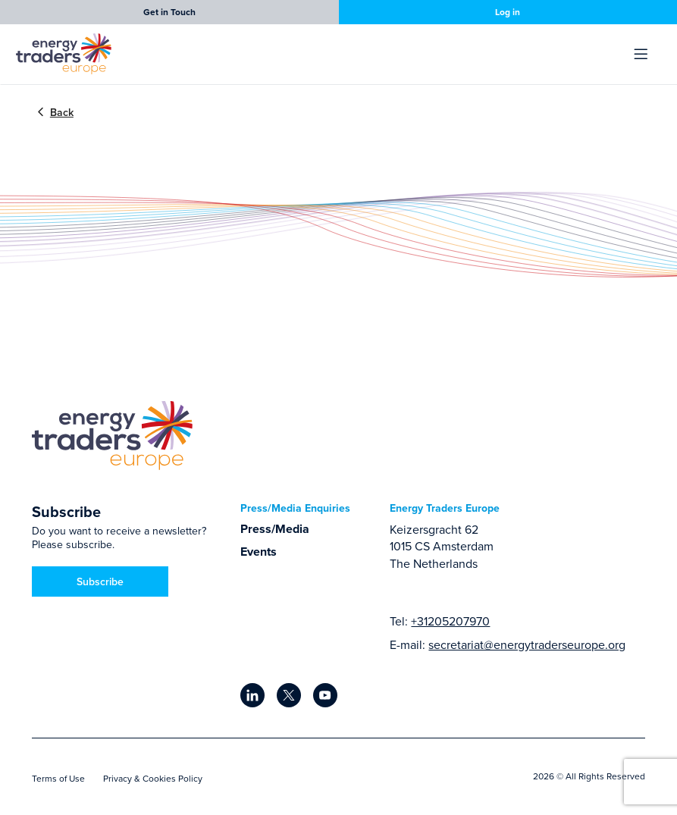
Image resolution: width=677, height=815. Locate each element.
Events (258, 551)
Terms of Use (58, 778)
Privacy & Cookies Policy (152, 778)
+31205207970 (450, 621)
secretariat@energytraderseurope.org (526, 644)
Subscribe (100, 581)
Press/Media (274, 529)
